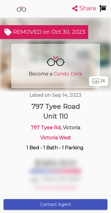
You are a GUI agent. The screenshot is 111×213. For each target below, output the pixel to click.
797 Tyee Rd (46, 127)
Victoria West (55, 138)
